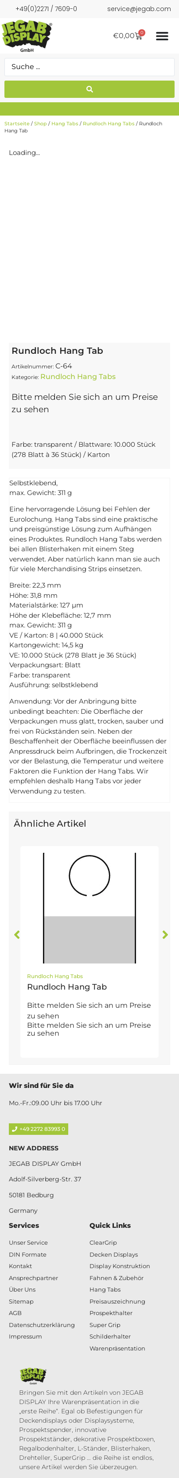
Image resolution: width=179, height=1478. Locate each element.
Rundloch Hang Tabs (109, 123)
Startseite (17, 123)
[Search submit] (89, 89)
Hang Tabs (64, 123)
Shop (40, 123)
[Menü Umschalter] (162, 36)
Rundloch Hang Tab (67, 987)
